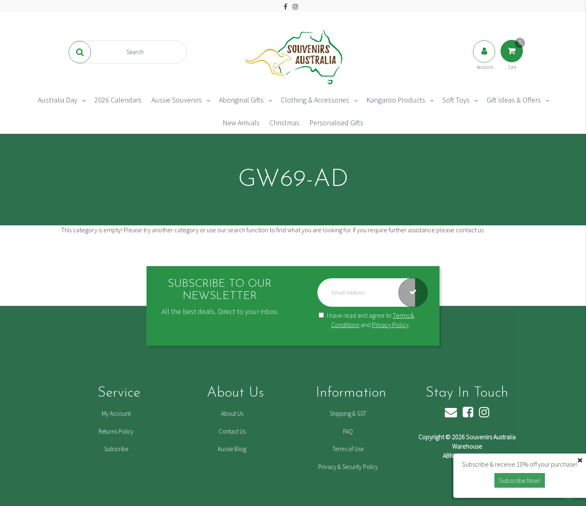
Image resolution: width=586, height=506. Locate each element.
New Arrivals (241, 122)
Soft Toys (456, 100)
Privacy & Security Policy (348, 467)
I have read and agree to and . (366, 320)
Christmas (284, 122)
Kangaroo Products (395, 100)
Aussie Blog (232, 449)
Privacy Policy (390, 325)
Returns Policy (115, 431)
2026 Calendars (118, 100)
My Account (116, 413)
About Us (232, 413)
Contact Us (232, 431)
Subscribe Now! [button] (519, 480)
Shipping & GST (348, 413)
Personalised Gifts (336, 122)
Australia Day (57, 100)
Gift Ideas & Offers (514, 100)
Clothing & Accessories (315, 100)
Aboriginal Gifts (241, 100)
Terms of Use (347, 449)
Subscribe (116, 449)
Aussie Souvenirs (176, 100)
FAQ (348, 431)
